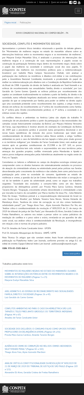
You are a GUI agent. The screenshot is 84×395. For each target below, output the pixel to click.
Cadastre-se (31, 2)
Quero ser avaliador (59, 2)
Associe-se (43, 2)
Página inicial (10, 22)
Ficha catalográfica (72, 253)
